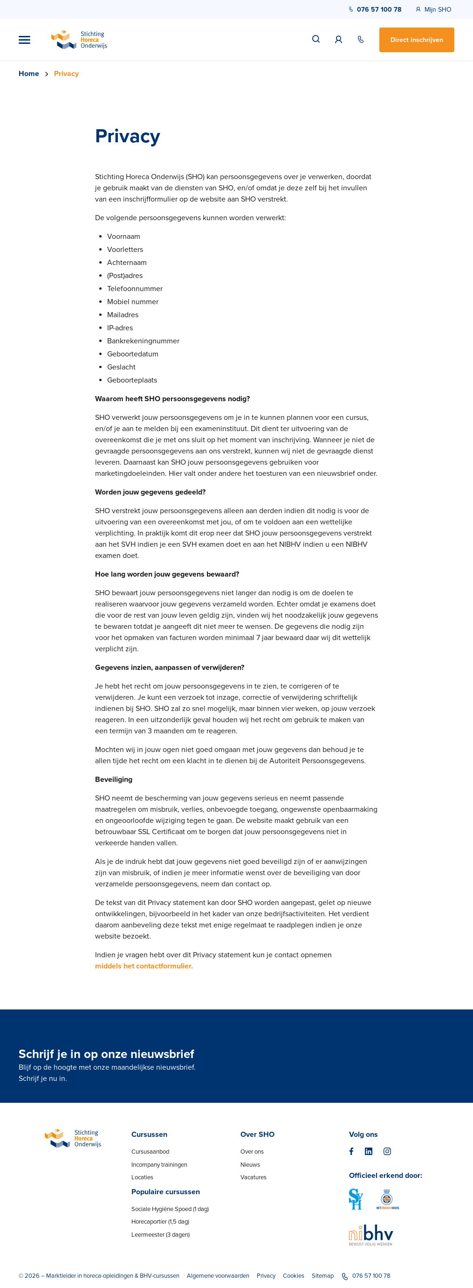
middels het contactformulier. (144, 966)
